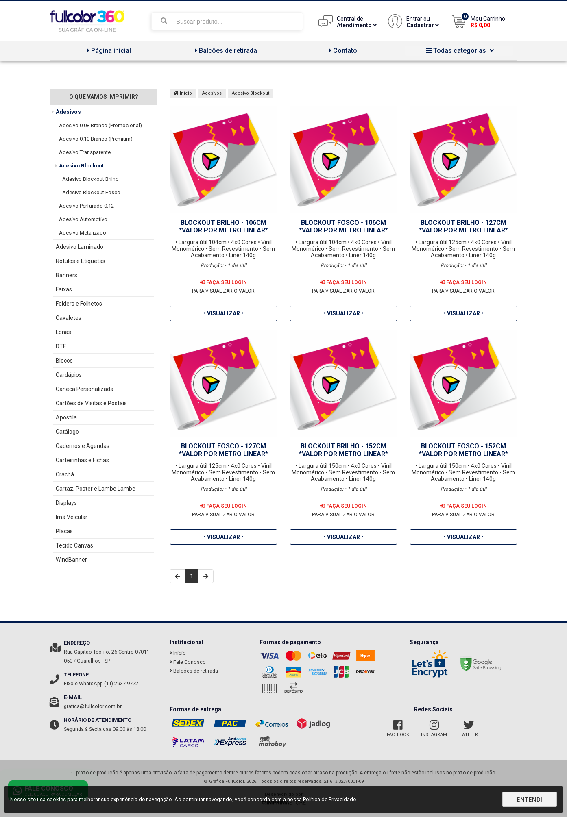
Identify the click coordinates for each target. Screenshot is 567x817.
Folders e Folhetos (79, 303)
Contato (342, 50)
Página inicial (108, 50)
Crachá (65, 474)
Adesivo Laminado (79, 246)
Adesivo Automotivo (83, 219)
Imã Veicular (71, 517)
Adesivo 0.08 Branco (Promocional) (100, 125)
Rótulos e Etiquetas (80, 261)
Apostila (66, 417)
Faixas (64, 289)
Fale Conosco (188, 662)
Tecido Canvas (74, 545)
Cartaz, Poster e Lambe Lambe (95, 488)
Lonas (63, 332)
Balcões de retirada (225, 50)
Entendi (529, 799)
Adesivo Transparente (85, 152)
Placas (64, 531)
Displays (66, 503)
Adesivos (68, 112)
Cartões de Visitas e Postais (91, 403)
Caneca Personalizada (84, 389)
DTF (61, 346)
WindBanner (71, 559)
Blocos (64, 360)
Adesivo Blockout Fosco (91, 192)
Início (183, 93)
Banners (66, 275)
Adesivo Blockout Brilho (90, 179)
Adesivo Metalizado (82, 233)
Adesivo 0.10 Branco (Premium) (96, 139)
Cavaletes (68, 318)
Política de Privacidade (329, 799)
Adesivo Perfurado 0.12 (86, 206)
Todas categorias (459, 50)
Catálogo (67, 431)
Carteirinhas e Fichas (82, 460)
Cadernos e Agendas (82, 446)
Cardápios (69, 375)
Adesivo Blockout (81, 166)
